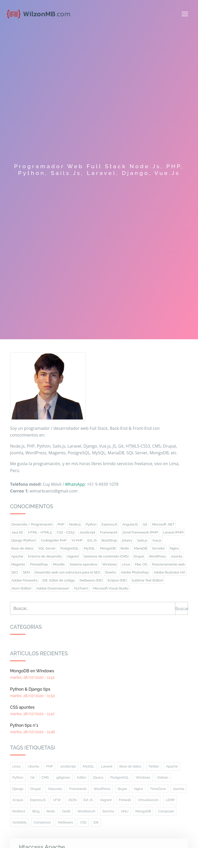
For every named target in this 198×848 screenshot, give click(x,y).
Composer (166, 811)
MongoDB (143, 811)
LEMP (170, 800)
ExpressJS (38, 800)
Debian (162, 777)
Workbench (86, 811)
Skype (122, 789)
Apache (172, 766)
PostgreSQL (119, 777)
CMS (45, 777)
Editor (81, 777)
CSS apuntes (22, 707)
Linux (16, 766)
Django (17, 789)
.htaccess (55, 789)
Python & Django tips (30, 689)
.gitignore (63, 777)
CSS (83, 822)
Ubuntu (33, 766)
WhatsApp (75, 484)
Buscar (181, 608)
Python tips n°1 (24, 725)
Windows (143, 777)
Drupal (35, 789)
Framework (78, 789)
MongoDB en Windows (32, 670)
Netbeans (65, 822)
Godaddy (19, 822)
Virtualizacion (148, 800)
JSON (72, 800)
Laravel (106, 766)
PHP (49, 766)
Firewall (125, 800)
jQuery (98, 777)
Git (32, 777)
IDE (95, 822)
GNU (124, 811)
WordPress (102, 789)
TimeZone (158, 789)
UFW (57, 800)
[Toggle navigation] (185, 14)
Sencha (108, 811)
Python (17, 777)
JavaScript (68, 766)
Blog (35, 811)
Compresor (42, 822)
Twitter (153, 766)
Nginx (138, 789)
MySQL (88, 766)
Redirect (18, 811)
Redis (50, 811)
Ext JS (88, 800)
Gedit (66, 811)
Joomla (178, 789)
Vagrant (106, 800)
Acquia (17, 800)
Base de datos (130, 766)
